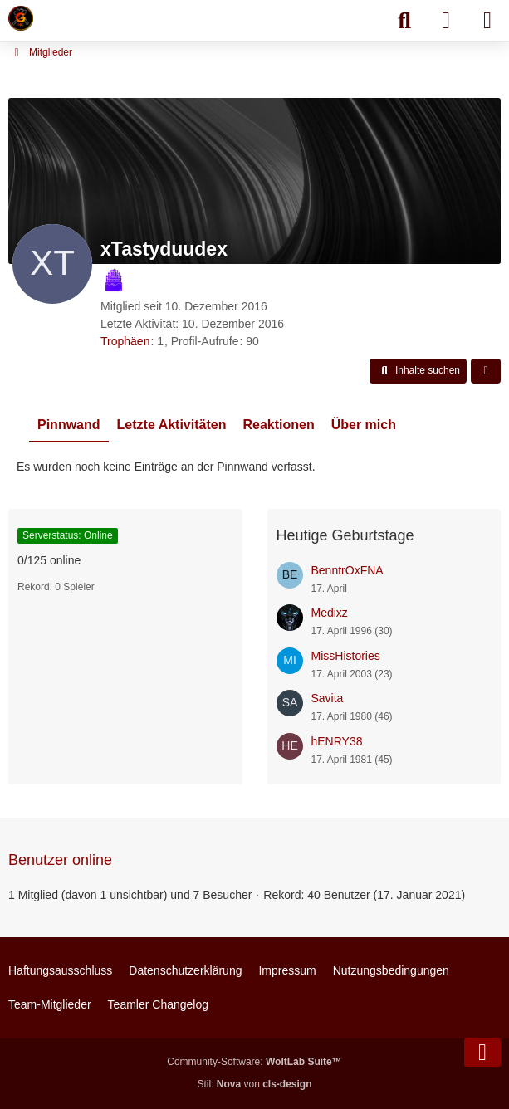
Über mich (363, 425)
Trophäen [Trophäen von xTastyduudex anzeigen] (124, 341)
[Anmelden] (446, 21)
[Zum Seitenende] (482, 1052)
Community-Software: (254, 1061)
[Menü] (487, 20)
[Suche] (404, 20)
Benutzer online (60, 860)
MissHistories (345, 655)
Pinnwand (68, 425)
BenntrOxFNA (347, 570)
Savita (327, 698)
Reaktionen (278, 425)
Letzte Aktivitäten (172, 425)
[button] (418, 371)
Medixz (329, 612)
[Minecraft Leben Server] (21, 18)
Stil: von (254, 1084)
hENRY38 (337, 741)
